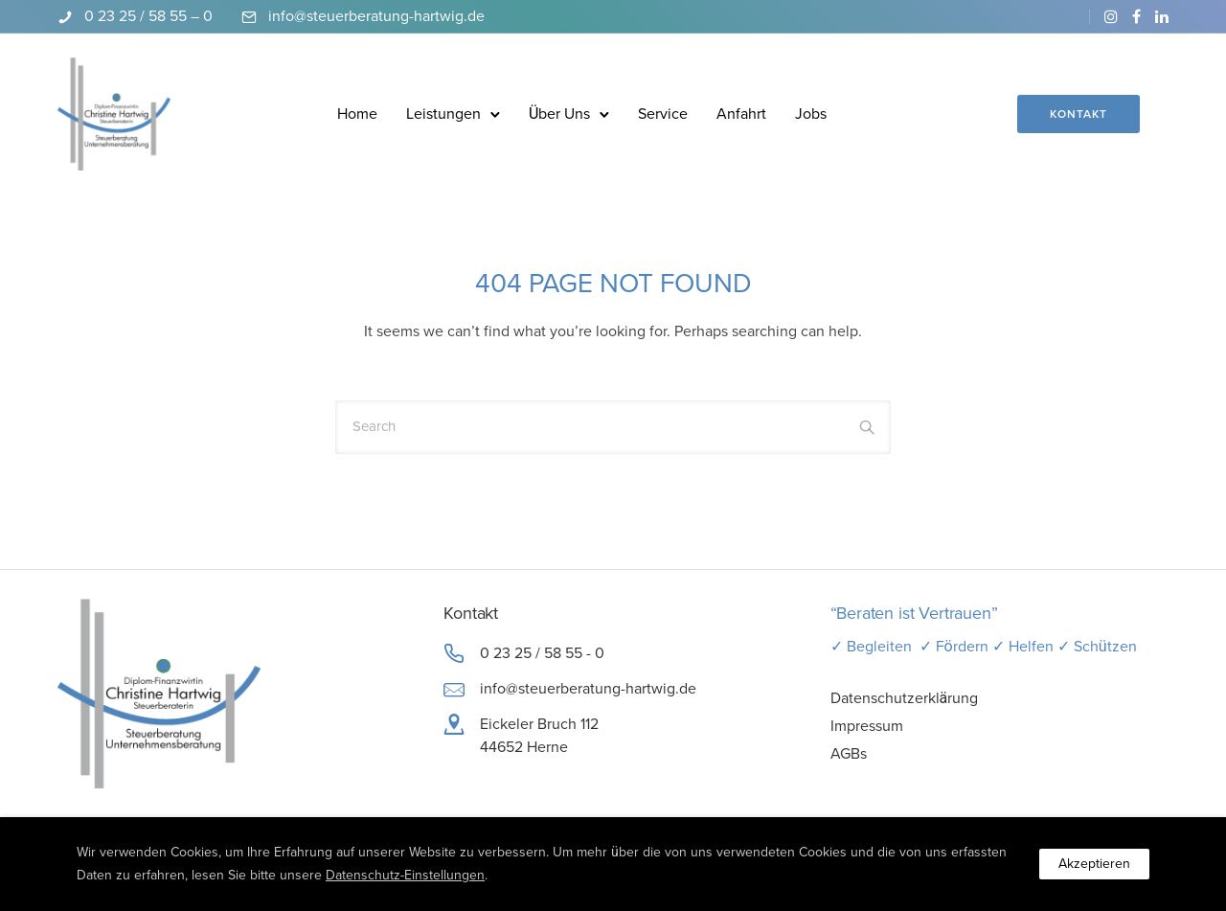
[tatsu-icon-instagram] (1111, 16)
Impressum (866, 726)
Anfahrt (741, 114)
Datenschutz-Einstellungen (405, 875)
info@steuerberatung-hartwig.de (376, 16)
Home (357, 114)
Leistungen (443, 114)
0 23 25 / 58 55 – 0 (148, 16)
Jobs (811, 114)
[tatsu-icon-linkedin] (1162, 16)
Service (663, 114)
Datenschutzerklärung (904, 698)
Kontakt (1078, 114)
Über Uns (559, 114)
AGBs (848, 753)
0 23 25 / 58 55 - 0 (542, 653)
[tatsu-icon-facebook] (1136, 16)
